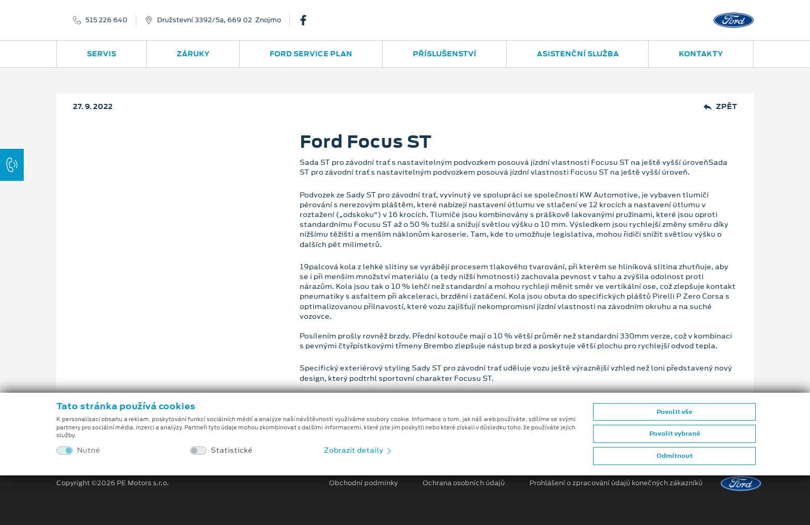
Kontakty (701, 54)
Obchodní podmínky (363, 483)
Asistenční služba (578, 54)
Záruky (193, 54)
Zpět (720, 107)
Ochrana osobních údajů (464, 483)
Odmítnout (675, 456)
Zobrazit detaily (358, 450)
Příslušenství (444, 54)
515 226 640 (106, 20)
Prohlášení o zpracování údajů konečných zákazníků (616, 483)
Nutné (88, 450)
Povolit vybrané (674, 433)
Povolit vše (674, 412)
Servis (101, 54)
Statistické (232, 450)
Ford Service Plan (311, 54)
